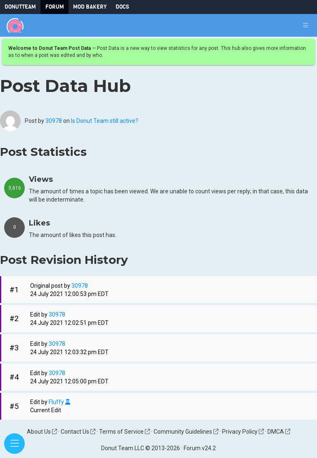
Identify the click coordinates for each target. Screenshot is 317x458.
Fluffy (59, 402)
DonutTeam (20, 6)
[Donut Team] (15, 25)
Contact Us (78, 431)
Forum (54, 6)
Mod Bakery (89, 6)
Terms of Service (124, 431)
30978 (53, 121)
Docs (122, 6)
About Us (42, 431)
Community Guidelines (186, 431)
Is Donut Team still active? (104, 121)
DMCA (278, 431)
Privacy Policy (243, 431)
